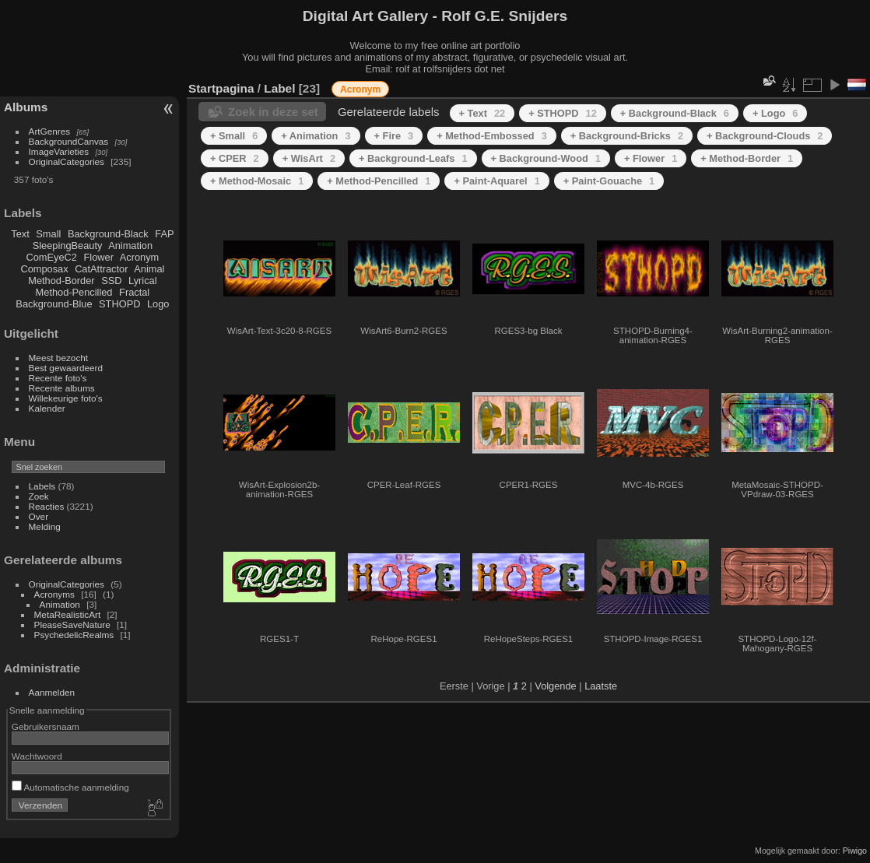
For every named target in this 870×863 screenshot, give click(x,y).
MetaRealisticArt (67, 614)
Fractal (134, 292)
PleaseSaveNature (72, 624)
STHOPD (119, 304)
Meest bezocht (59, 358)
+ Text (482, 113)
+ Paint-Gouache (608, 181)
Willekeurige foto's (66, 398)
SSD (111, 280)
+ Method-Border (746, 158)
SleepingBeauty (68, 245)
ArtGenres (50, 131)
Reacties (47, 506)
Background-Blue (54, 304)
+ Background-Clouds (765, 136)
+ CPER (234, 158)
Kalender (47, 408)
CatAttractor (101, 269)
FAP (164, 234)
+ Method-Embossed (492, 136)
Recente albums (62, 388)
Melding (45, 526)
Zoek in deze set (273, 111)
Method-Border (61, 280)
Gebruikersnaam (45, 726)
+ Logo (775, 113)
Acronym (140, 257)
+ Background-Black (674, 113)
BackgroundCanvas (69, 141)
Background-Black (108, 234)
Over (39, 516)
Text (20, 234)
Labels (42, 486)
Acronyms (54, 594)
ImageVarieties (59, 151)
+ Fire (394, 136)
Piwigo (855, 850)
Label (279, 88)
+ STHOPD (562, 113)
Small (48, 234)
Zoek (39, 496)
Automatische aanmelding (70, 787)
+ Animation (315, 136)
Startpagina (221, 88)
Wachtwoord (37, 756)
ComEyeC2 (51, 257)
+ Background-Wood (546, 158)
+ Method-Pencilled (378, 181)
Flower (99, 257)
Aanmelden (52, 692)
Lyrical (142, 280)
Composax (44, 269)
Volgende (555, 686)
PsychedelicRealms (74, 635)
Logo (158, 304)
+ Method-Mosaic (256, 181)
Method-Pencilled (74, 292)
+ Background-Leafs (413, 158)
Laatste (600, 686)
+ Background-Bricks (626, 136)
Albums (25, 107)
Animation (130, 245)
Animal (149, 269)
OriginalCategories (66, 161)
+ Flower (650, 158)
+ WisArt (308, 158)
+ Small (234, 136)
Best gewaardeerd (66, 368)
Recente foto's (58, 378)
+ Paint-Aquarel (496, 181)
